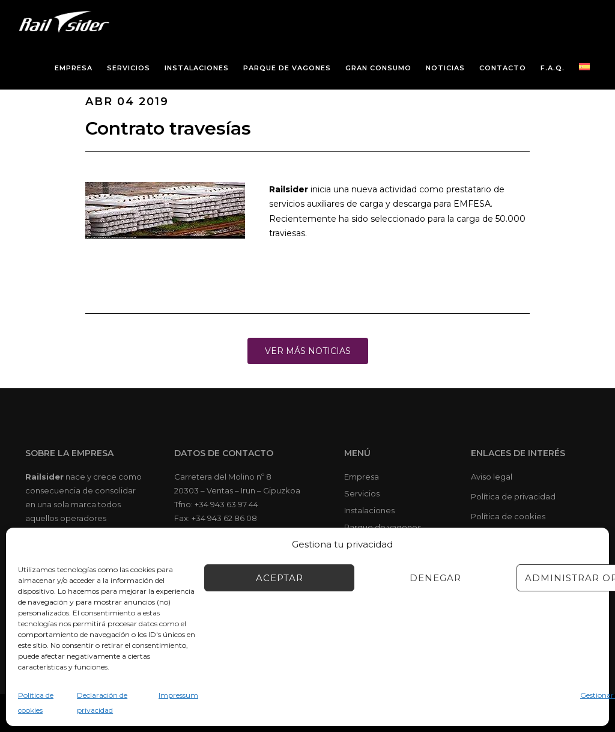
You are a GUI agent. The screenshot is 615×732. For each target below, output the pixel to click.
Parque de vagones (382, 527)
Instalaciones (369, 510)
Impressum (178, 695)
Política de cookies (508, 516)
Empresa (361, 476)
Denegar (435, 578)
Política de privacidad (513, 496)
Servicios (362, 493)
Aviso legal (491, 476)
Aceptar (279, 578)
